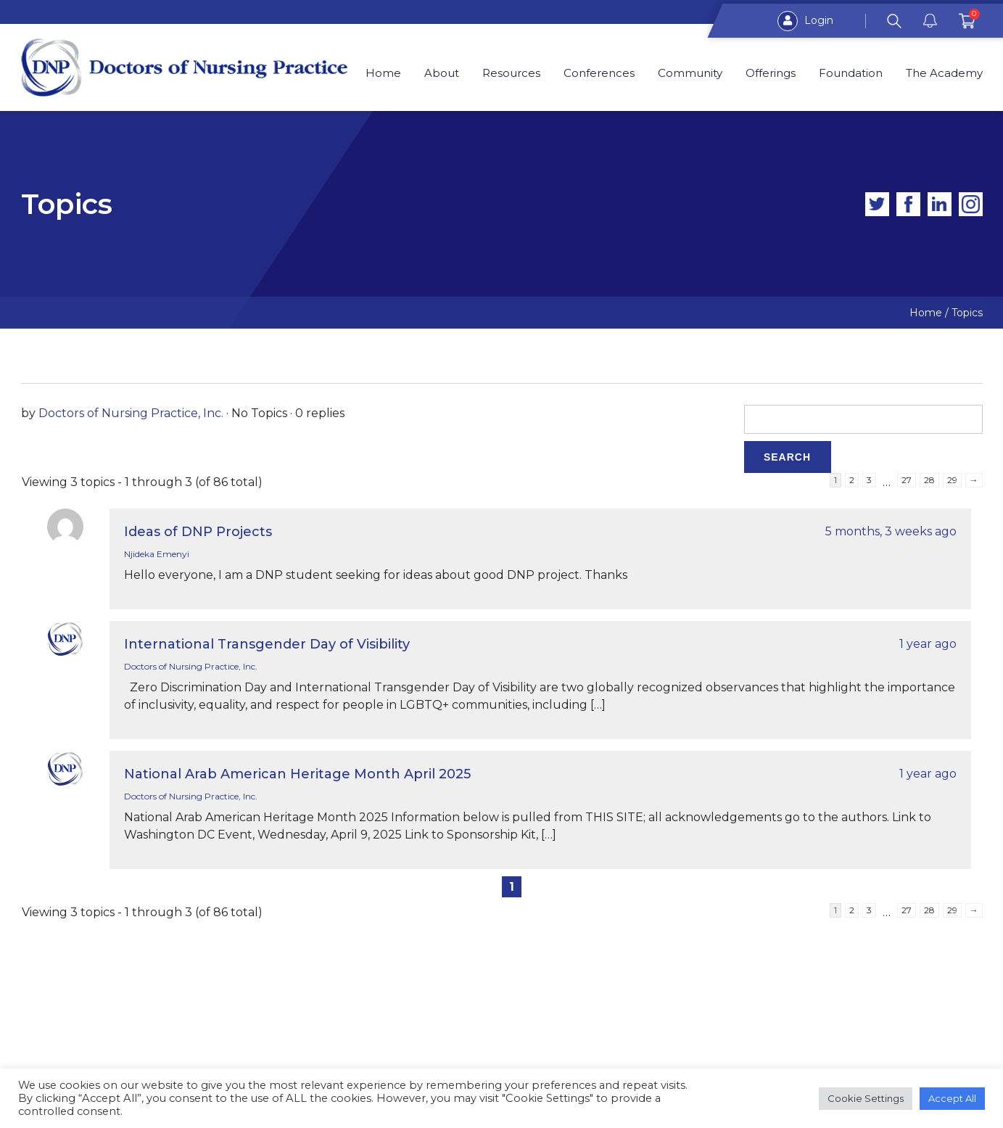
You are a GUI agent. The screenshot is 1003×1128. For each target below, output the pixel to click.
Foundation (851, 73)
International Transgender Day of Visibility (267, 644)
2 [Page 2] (851, 479)
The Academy (944, 73)
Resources (512, 73)
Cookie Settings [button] (865, 1098)
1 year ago (928, 644)
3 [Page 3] (869, 479)
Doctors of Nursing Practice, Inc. (130, 413)
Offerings (771, 73)
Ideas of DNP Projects (198, 532)
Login (805, 21)
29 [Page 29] (952, 479)
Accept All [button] (952, 1098)
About (442, 73)
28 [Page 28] (929, 479)
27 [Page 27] (906, 479)
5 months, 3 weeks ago (891, 531)
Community (690, 73)
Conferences (599, 73)
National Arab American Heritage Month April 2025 (297, 774)
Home (384, 73)
